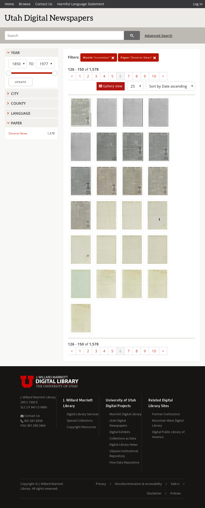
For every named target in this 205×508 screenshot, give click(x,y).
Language (20, 113)
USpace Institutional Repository (123, 453)
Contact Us (43, 4)
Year (15, 52)
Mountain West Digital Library (168, 423)
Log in (198, 4)
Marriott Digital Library (125, 414)
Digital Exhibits (119, 432)
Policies (175, 493)
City (15, 93)
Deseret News (18, 133)
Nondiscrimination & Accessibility (138, 484)
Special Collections (80, 420)
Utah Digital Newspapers (118, 423)
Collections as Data (122, 438)
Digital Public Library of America (168, 434)
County (18, 103)
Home (9, 4)
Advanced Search (158, 35)
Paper (16, 123)
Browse (25, 4)
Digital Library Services (82, 414)
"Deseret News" (138, 57)
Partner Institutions (166, 414)
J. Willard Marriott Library (38, 397)
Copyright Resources (81, 427)
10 (154, 76)
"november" (98, 57)
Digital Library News (123, 444)
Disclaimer (154, 493)
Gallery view (112, 86)
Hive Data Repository (124, 462)
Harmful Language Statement (80, 4)
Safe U (175, 484)
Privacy (101, 484)
